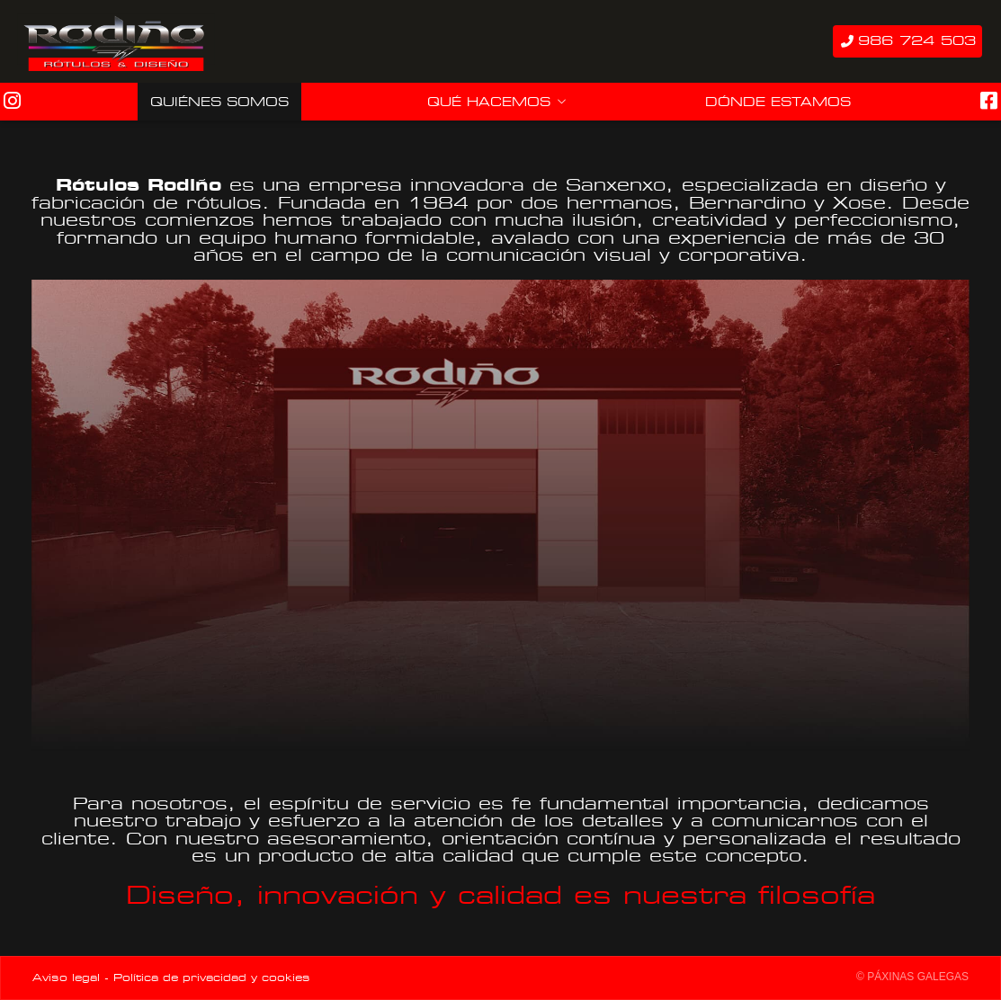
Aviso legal (66, 977)
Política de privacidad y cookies (211, 977)
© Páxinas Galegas (912, 976)
